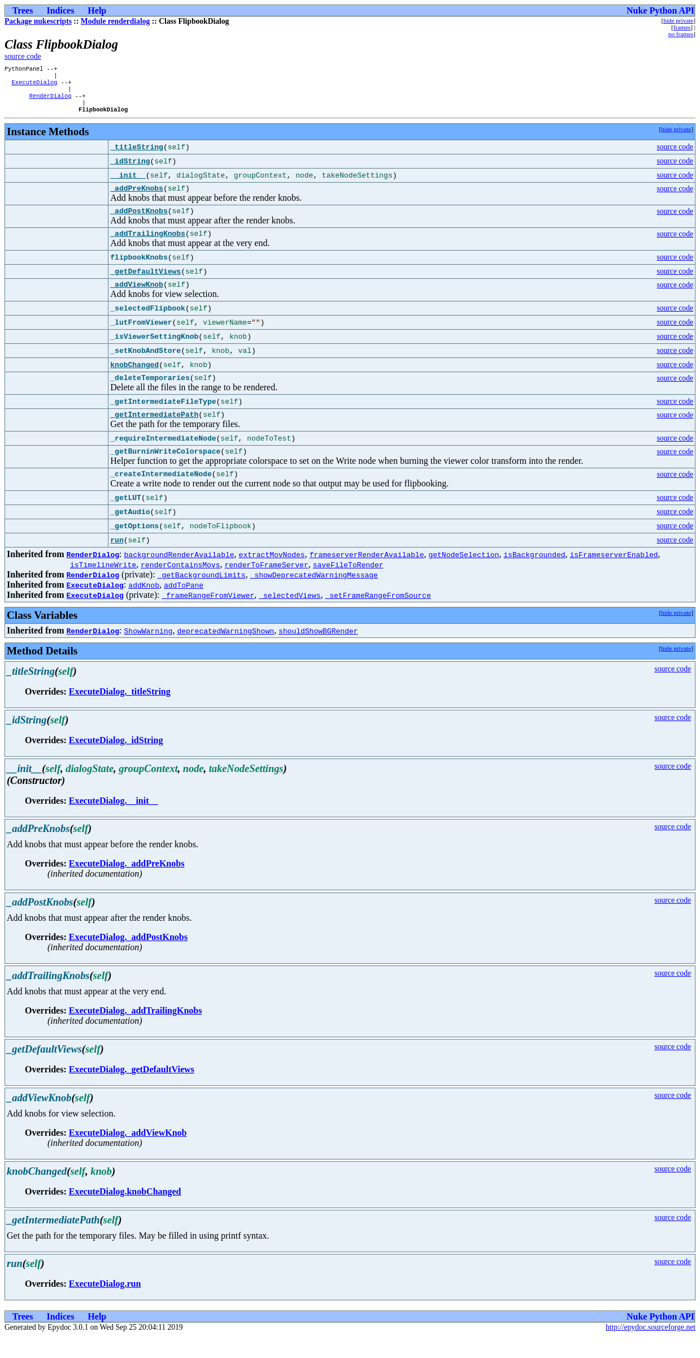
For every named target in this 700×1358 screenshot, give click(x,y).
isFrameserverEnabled (613, 576)
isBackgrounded (534, 576)
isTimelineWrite (103, 586)
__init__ (127, 183)
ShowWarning (148, 652)
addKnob (143, 606)
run (116, 562)
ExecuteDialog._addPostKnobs (128, 958)
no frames (680, 34)
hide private (678, 20)
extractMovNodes (272, 576)
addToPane (183, 606)
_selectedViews (289, 616)
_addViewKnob (136, 299)
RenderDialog (50, 101)
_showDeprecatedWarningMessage (314, 596)
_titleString (136, 155)
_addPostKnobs (138, 222)
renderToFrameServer (266, 586)
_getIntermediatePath (154, 432)
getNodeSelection (463, 576)
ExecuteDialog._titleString (120, 713)
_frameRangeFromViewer (208, 616)
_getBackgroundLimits (202, 596)
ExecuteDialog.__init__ (113, 822)
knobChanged (134, 379)
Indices (60, 10)
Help (97, 10)
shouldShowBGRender (318, 652)
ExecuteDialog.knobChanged (125, 1213)
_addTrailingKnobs (147, 246)
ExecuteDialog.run (105, 1305)
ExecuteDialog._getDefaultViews (131, 1091)
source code (23, 56)
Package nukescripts (38, 21)
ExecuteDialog (34, 85)
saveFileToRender (348, 586)
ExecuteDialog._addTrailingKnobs (135, 1032)
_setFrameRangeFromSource (378, 616)
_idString (130, 169)
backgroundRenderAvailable (179, 576)
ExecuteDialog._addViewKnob (128, 1154)
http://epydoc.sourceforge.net (650, 1348)
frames (681, 27)
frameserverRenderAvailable (367, 576)
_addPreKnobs (136, 197)
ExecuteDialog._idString (116, 761)
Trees (22, 10)
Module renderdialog (115, 21)
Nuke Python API (660, 10)
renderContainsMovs (180, 586)
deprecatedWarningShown (225, 652)
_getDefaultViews (145, 284)
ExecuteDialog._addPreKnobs (127, 885)
